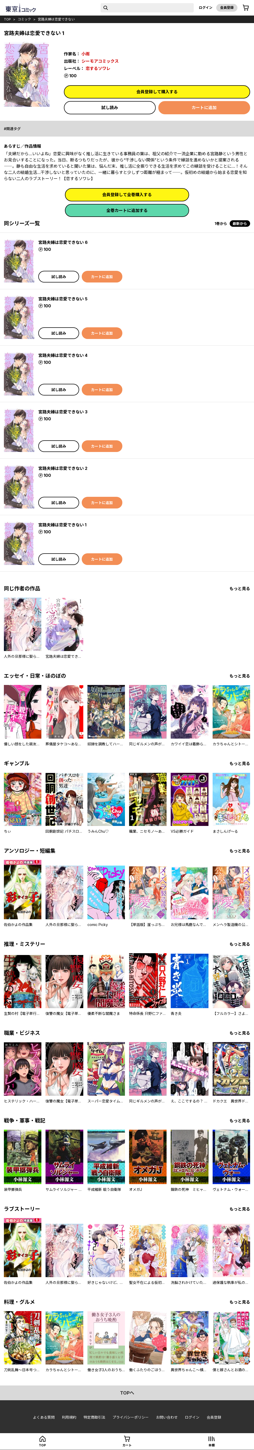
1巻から (221, 223)
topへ (127, 1393)
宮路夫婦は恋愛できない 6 (63, 242)
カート (127, 1445)
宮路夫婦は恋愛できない (56, 19)
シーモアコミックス (100, 61)
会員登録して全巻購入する (127, 194)
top (7, 19)
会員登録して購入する (157, 91)
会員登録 (227, 7)
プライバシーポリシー (131, 1417)
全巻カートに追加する (127, 210)
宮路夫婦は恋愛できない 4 (62, 355)
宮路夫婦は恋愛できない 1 (62, 524)
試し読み (109, 107)
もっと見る (239, 588)
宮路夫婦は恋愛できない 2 (62, 468)
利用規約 (69, 1417)
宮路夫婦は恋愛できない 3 (62, 411)
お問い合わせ (167, 1417)
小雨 (85, 53)
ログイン (205, 7)
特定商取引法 (94, 1417)
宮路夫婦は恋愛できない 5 (62, 298)
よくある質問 (44, 1417)
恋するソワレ (98, 68)
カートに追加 (204, 107)
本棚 (211, 1445)
